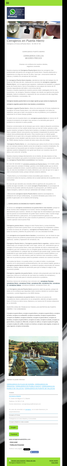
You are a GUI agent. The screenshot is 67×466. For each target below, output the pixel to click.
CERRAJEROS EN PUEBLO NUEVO (28, 386)
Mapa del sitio (30, 461)
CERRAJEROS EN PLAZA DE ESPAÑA (20, 384)
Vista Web (54, 462)
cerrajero (28, 409)
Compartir (34, 452)
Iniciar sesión (53, 460)
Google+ (13, 427)
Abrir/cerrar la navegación (33, 3)
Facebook (14, 434)
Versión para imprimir (17, 461)
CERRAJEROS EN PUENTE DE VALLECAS (40, 388)
